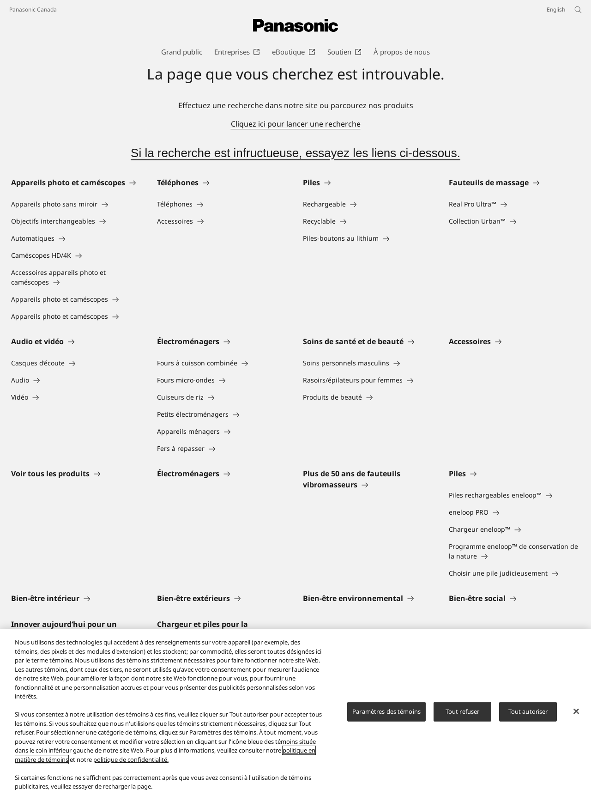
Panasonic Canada (33, 9)
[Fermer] (576, 711)
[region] (295, 712)
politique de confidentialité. (131, 759)
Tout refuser (463, 711)
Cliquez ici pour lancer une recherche (296, 124)
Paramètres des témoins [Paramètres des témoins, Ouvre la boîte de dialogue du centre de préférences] (386, 711)
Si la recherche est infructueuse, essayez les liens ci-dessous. (295, 153)
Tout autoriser (528, 711)
